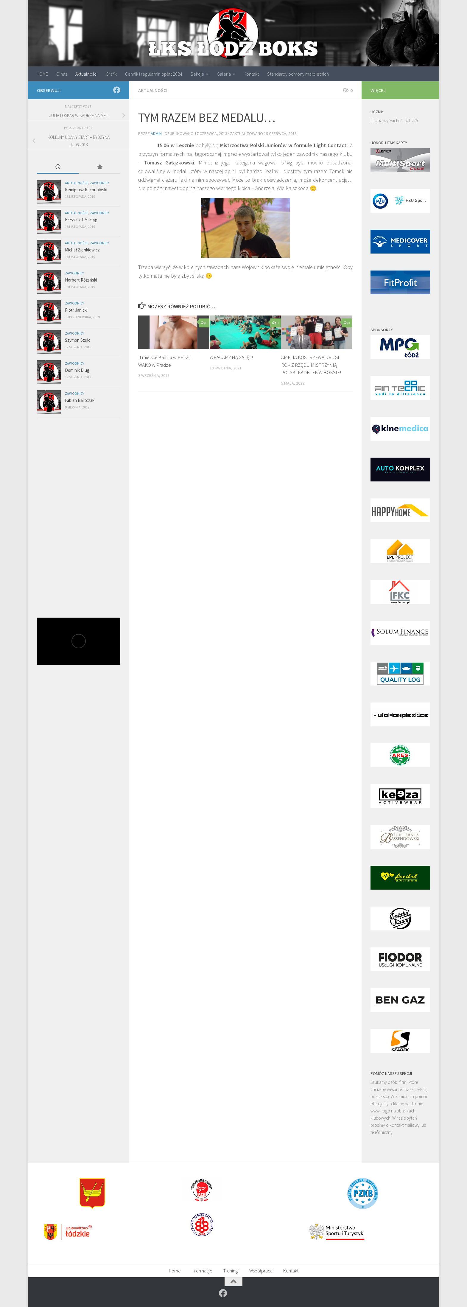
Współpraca (261, 1271)
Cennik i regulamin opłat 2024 (153, 74)
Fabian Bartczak (79, 400)
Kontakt (251, 74)
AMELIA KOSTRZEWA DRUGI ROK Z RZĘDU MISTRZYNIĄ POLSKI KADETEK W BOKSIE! (311, 365)
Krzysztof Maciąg (81, 220)
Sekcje (197, 74)
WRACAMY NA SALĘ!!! (231, 357)
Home (175, 1271)
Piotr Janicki (76, 310)
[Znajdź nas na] (116, 90)
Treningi (231, 1271)
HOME (42, 74)
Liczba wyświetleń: (387, 120)
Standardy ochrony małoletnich (298, 74)
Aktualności (86, 74)
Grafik (111, 74)
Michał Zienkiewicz (82, 250)
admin (156, 133)
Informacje (202, 1271)
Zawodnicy (99, 183)
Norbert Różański (81, 280)
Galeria (224, 74)
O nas (61, 74)
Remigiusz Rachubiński (86, 189)
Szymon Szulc (77, 340)
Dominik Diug (77, 370)
